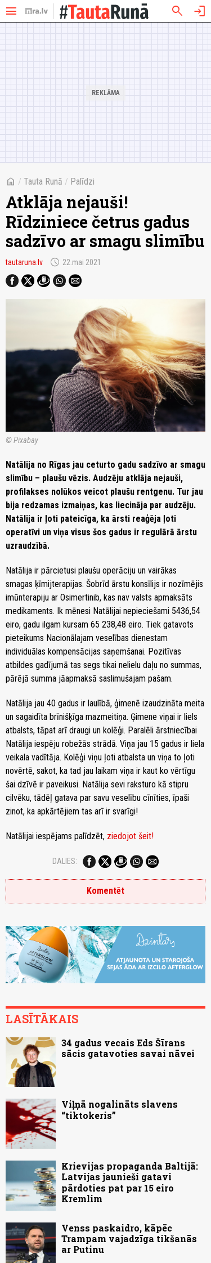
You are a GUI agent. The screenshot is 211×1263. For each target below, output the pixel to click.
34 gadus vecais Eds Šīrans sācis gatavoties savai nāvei (128, 1048)
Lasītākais (42, 1018)
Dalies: (64, 861)
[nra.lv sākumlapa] (36, 11)
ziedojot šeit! (130, 836)
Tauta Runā (43, 181)
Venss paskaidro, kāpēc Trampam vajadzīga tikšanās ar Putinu (129, 1238)
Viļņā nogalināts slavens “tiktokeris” (119, 1109)
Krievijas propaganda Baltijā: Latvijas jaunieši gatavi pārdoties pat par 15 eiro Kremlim (129, 1182)
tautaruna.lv (24, 262)
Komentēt (105, 890)
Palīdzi (82, 181)
